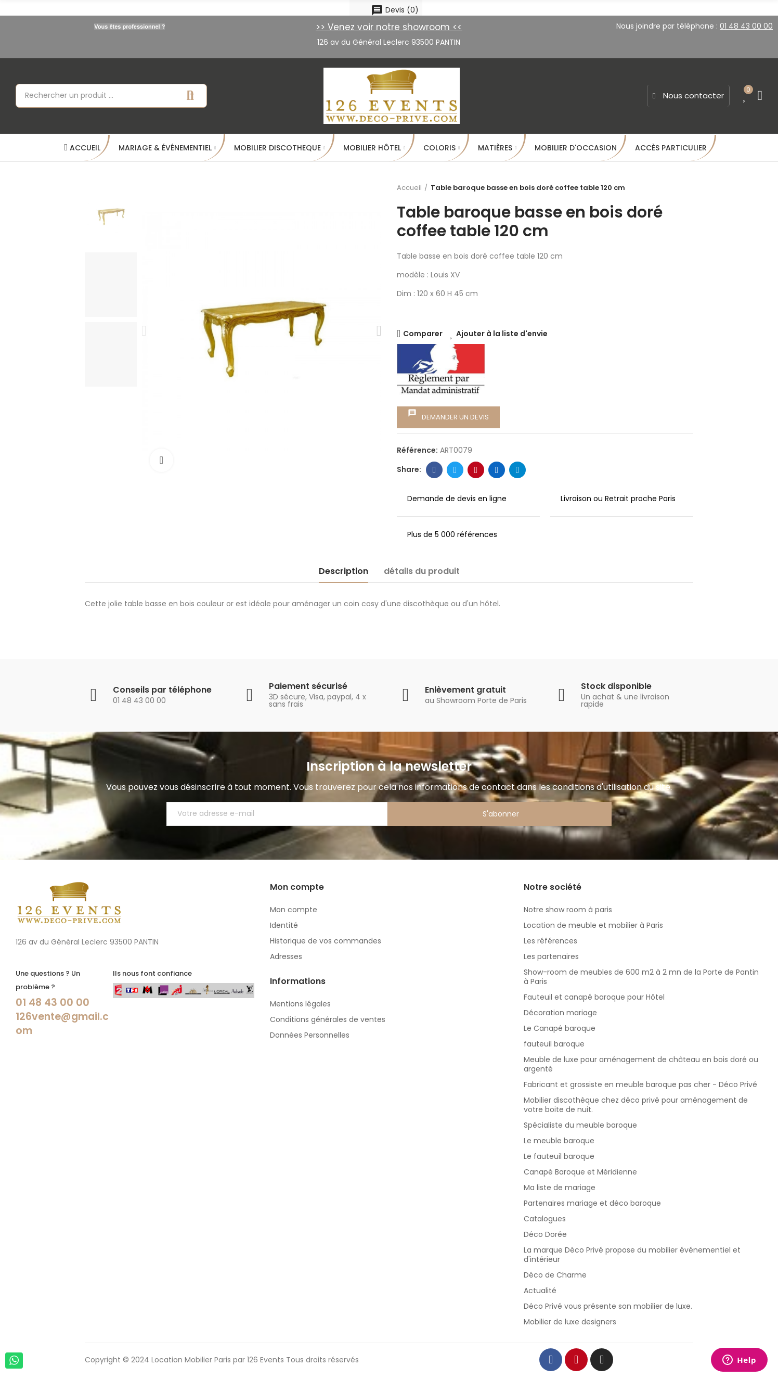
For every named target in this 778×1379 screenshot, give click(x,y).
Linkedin (497, 470)
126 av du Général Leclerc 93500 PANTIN (388, 42)
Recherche (190, 96)
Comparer (423, 333)
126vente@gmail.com (62, 1022)
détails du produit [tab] (422, 571)
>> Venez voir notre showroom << (389, 27)
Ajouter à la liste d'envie (502, 333)
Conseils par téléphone (162, 690)
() (395, 10)
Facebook (434, 470)
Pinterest (476, 470)
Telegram (518, 470)
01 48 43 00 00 (54, 1002)
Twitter (455, 470)
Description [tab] (343, 571)
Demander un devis (448, 415)
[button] (688, 96)
